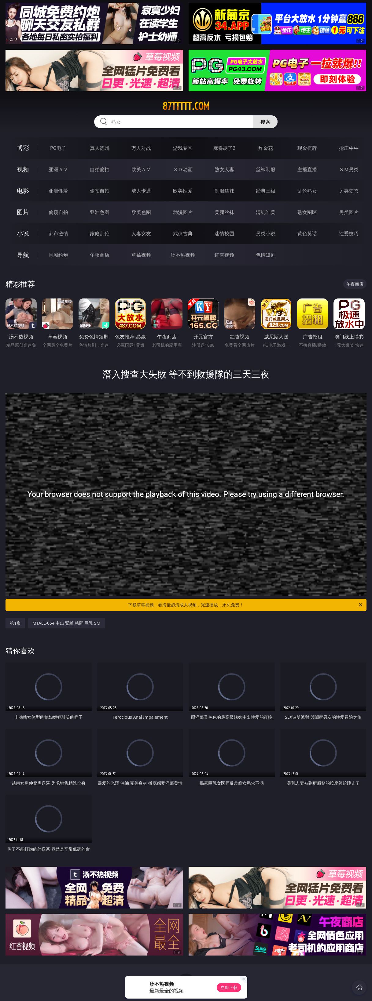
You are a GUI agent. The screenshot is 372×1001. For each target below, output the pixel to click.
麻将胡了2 (224, 148)
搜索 (265, 121)
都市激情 (58, 233)
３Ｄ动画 (183, 169)
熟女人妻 (224, 169)
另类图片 (349, 212)
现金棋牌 (307, 148)
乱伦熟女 (307, 190)
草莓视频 (141, 254)
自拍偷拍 (99, 169)
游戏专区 (183, 148)
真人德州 (99, 148)
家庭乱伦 (99, 233)
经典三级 (265, 190)
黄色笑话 (307, 233)
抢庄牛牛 (349, 148)
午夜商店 (99, 254)
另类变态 (349, 190)
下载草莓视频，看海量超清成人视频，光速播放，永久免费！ (245, 605)
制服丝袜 (224, 190)
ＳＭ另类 (349, 169)
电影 (23, 190)
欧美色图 (141, 212)
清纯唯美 (265, 212)
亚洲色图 (99, 212)
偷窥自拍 (58, 212)
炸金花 (265, 148)
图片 (23, 212)
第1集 (15, 623)
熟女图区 (307, 212)
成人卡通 (141, 190)
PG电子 (58, 148)
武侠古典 (183, 233)
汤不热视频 (183, 254)
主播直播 (307, 169)
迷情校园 (224, 233)
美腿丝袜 (224, 212)
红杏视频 (224, 254)
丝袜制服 (265, 169)
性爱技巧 (349, 233)
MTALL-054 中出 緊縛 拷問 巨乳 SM (66, 623)
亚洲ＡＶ (58, 169)
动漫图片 (183, 212)
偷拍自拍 (99, 190)
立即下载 (229, 987)
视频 (23, 169)
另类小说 (265, 233)
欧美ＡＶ (141, 169)
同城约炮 (58, 254)
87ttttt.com (185, 106)
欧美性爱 (183, 190)
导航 (23, 255)
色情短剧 (265, 254)
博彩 (23, 148)
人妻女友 (141, 233)
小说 (23, 233)
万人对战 (141, 148)
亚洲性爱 (58, 190)
